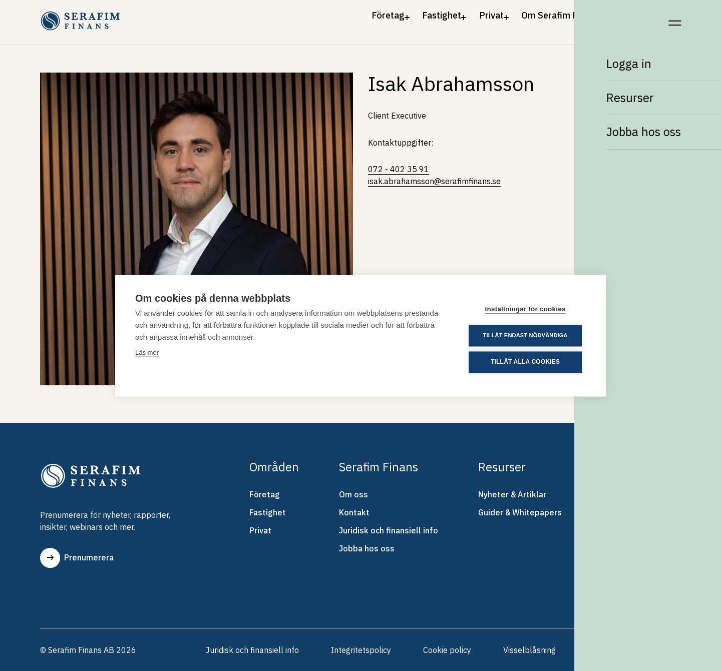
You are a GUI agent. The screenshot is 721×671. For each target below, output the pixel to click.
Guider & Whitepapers (520, 512)
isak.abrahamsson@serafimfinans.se (434, 181)
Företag (325, 19)
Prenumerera (77, 558)
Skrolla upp (645, 650)
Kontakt (630, 19)
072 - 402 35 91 (398, 169)
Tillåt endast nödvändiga (525, 335)
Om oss (353, 494)
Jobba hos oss (367, 548)
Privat (461, 19)
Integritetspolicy (361, 650)
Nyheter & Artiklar (512, 494)
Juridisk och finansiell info (388, 530)
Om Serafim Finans (543, 19)
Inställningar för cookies (525, 309)
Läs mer (147, 352)
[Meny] (674, 19)
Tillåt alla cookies (525, 362)
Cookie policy (447, 650)
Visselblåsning (529, 650)
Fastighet (395, 19)
